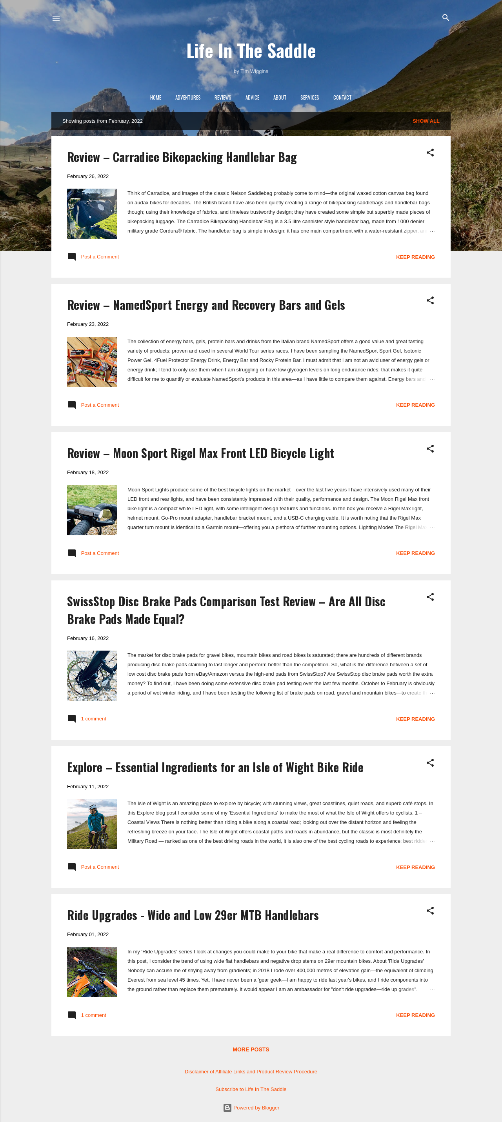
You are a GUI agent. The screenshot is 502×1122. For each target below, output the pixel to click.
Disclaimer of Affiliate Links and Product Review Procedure (251, 1072)
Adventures (188, 97)
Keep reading (415, 257)
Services (309, 97)
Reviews (223, 97)
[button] (430, 153)
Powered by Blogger (251, 1108)
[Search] (446, 18)
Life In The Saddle (251, 50)
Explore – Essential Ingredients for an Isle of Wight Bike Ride (215, 767)
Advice (252, 97)
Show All (426, 121)
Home (155, 97)
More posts (251, 1049)
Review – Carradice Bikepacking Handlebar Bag (182, 156)
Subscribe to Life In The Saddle (250, 1089)
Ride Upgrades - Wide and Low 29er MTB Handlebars (193, 915)
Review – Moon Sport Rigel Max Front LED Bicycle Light (200, 453)
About (280, 97)
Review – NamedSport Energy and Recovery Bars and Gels (206, 304)
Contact (342, 97)
